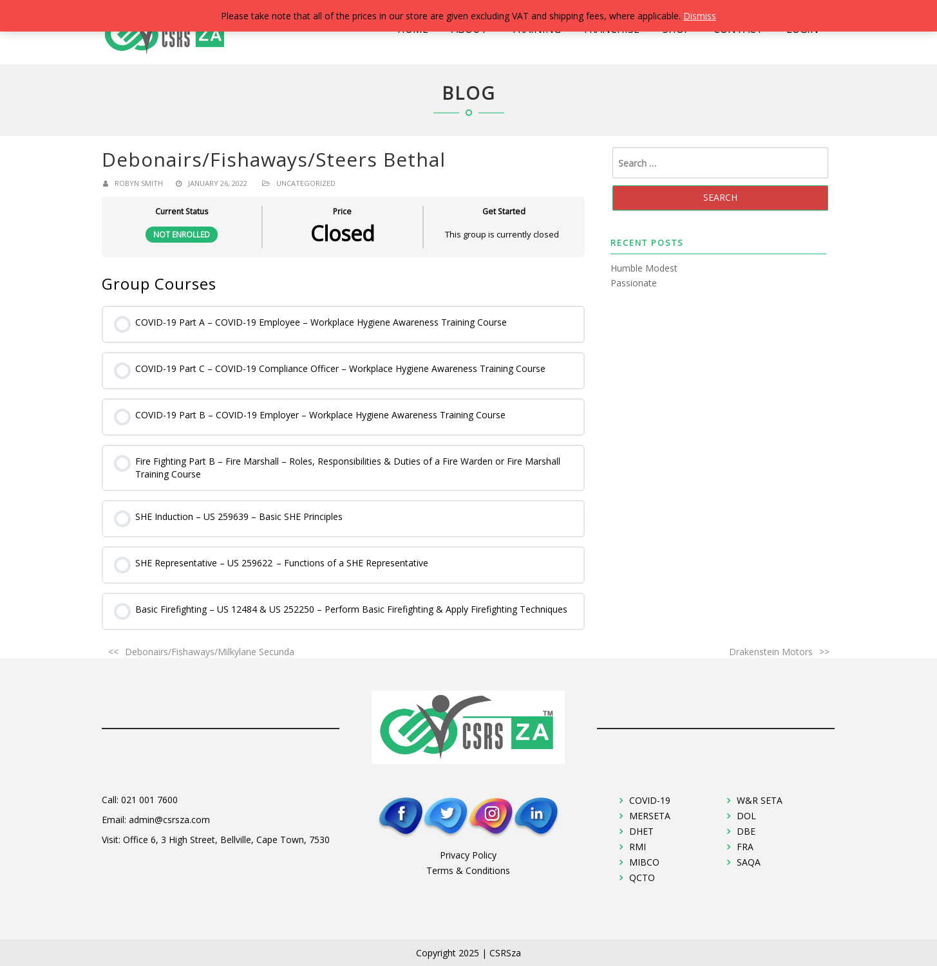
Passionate (633, 283)
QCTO (642, 877)
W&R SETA (759, 800)
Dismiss (699, 16)
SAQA (749, 862)
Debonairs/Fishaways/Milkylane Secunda (209, 652)
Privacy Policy (468, 855)
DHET (641, 831)
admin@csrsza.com (169, 819)
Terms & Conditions (468, 870)
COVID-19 (649, 800)
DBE (746, 831)
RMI (637, 847)
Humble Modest (643, 268)
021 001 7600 (149, 800)
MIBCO (644, 862)
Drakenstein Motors (771, 652)
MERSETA (649, 816)
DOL (746, 816)
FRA (745, 847)
